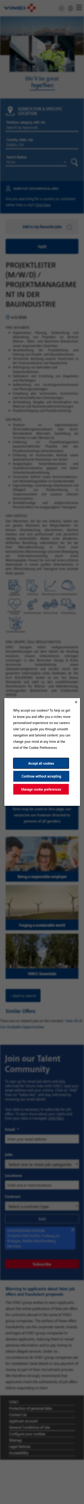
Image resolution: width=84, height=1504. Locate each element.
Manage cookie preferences (41, 789)
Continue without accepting (41, 776)
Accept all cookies (41, 763)
